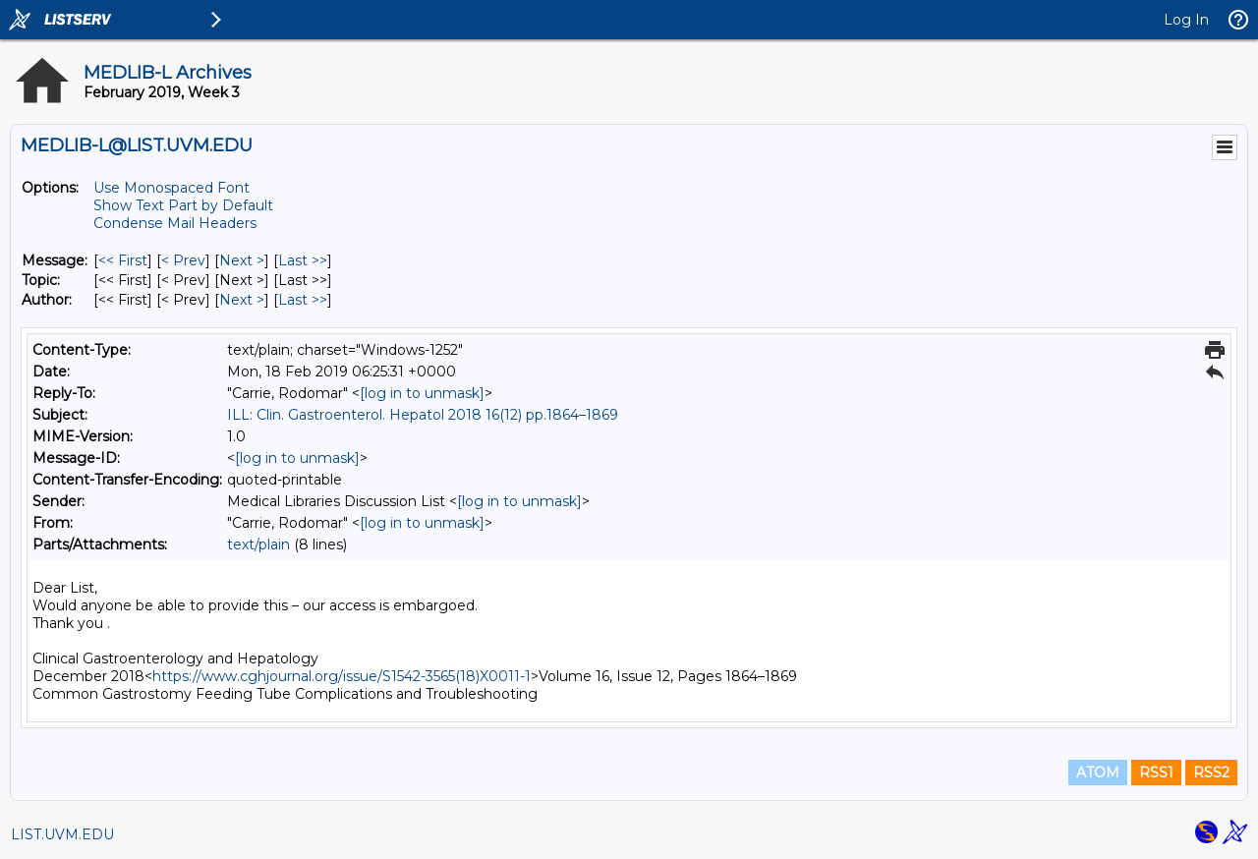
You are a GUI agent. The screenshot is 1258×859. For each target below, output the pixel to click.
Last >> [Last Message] (302, 260)
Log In (1186, 20)
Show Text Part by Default (183, 205)
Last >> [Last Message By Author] (302, 300)
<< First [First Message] (122, 260)
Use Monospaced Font (171, 188)
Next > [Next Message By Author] (241, 300)
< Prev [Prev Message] (183, 260)
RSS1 (1156, 772)
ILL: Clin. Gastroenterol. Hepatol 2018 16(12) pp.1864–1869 (422, 415)
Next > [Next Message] (241, 260)
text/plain (258, 544)
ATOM (1097, 772)
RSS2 (1211, 772)
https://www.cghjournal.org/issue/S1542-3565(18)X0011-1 (341, 676)
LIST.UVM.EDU (62, 834)
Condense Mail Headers (175, 223)
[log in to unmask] (422, 393)
